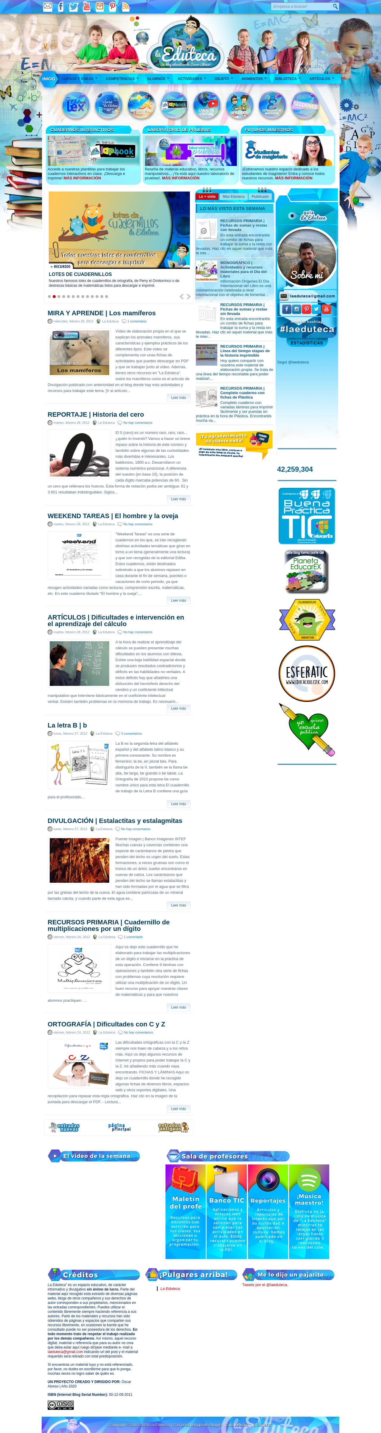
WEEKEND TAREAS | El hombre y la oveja (113, 516)
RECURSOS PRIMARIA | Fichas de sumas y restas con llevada (243, 225)
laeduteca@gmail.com (65, 1352)
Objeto (225, 77)
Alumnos (160, 77)
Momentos (255, 77)
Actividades (194, 77)
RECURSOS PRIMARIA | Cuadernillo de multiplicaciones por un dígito (109, 925)
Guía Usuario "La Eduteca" (249, 1425)
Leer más (178, 398)
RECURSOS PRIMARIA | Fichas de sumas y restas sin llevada (243, 309)
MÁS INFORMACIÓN (82, 178)
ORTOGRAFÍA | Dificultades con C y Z (106, 1024)
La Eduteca (170, 1288)
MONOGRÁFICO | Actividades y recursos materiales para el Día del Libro (243, 269)
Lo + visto (207, 197)
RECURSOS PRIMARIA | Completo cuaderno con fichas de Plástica (242, 392)
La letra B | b (67, 725)
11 (97, 296)
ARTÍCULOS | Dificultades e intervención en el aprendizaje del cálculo (116, 620)
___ (49, 79)
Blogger (216, 1425)
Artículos (323, 77)
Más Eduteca (233, 197)
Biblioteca (290, 77)
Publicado (260, 197)
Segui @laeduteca (293, 362)
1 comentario (136, 321)
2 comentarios (131, 733)
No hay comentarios (137, 422)
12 (101, 296)
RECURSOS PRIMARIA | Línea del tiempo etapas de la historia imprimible (245, 351)
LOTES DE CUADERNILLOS (80, 274)
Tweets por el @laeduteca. (265, 1285)
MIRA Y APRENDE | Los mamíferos (102, 313)
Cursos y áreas (81, 77)
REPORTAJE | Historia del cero (96, 414)
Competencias (124, 77)
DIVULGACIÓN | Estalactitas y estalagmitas (115, 821)
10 (92, 296)
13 (106, 296)
